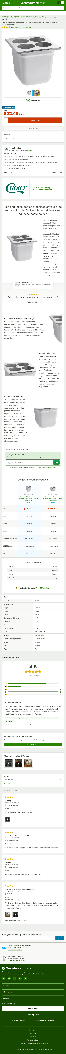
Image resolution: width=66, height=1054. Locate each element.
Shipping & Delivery (44, 1020)
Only (5, 110)
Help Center (33, 1009)
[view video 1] (8, 763)
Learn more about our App (16, 960)
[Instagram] (3, 978)
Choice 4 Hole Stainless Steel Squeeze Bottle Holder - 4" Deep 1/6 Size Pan (53, 498)
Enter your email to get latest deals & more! (21, 934)
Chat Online (18, 1020)
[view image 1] (8, 915)
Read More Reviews (33, 302)
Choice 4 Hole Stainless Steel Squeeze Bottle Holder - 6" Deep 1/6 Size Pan (28, 498)
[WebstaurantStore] (28, 968)
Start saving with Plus (15, 950)
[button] (29, 93)
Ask (56, 462)
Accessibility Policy (33, 1040)
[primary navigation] (6, 2)
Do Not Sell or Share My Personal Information (33, 1043)
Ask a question (26, 27)
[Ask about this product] (33, 462)
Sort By (6, 776)
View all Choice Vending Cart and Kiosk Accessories (42, 188)
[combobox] (33, 8)
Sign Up (60, 938)
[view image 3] (28, 763)
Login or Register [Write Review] (33, 744)
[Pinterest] (25, 978)
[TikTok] (20, 978)
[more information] (31, 150)
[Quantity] (6, 120)
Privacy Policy (52, 467)
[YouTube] (9, 978)
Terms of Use (42, 467)
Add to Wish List (33, 128)
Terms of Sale (33, 1030)
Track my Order (33, 1014)
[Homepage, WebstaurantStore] (33, 3)
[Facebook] (14, 978)
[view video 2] (18, 763)
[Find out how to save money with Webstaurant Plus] (29, 502)
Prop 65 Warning (42, 588)
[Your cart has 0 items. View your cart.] (60, 2)
